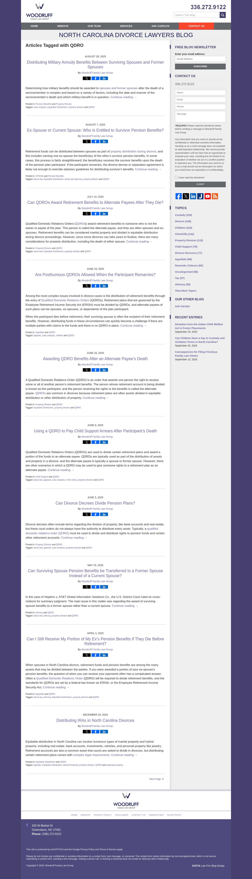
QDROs (40, 393)
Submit (200, 184)
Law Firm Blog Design (209, 865)
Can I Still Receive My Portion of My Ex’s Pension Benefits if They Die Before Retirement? (95, 641)
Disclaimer (122, 814)
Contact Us (196, 26)
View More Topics (185, 288)
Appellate (39, 332)
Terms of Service (108, 849)
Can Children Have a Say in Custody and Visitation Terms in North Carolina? (198, 337)
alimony (47, 615)
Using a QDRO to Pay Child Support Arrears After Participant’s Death (95, 431)
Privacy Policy (104, 814)
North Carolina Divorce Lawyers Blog (39, 11)
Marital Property (70, 765)
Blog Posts (172, 814)
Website (62, 26)
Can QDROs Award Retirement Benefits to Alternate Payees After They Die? (95, 202)
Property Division (64, 104)
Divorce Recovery (188, 251)
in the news (71, 480)
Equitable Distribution (57, 107)
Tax (179, 276)
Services (126, 26)
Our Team (94, 26)
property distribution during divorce (133, 151)
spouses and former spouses (118, 88)
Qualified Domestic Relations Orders (65, 300)
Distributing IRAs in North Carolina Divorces (95, 720)
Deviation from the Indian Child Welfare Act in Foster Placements (200, 323)
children (59, 335)
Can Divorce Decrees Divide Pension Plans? (95, 503)
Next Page (155, 779)
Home (34, 26)
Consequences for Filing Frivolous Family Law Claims (199, 350)
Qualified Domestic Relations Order (59, 678)
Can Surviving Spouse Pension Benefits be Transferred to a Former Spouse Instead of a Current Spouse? (95, 573)
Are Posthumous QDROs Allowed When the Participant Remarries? (95, 274)
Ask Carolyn (160, 26)
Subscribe (200, 66)
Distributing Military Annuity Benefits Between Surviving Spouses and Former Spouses (95, 64)
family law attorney (73, 179)
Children (183, 227)
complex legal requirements (91, 755)
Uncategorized (186, 270)
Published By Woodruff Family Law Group (208, 7)
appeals (37, 335)
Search (223, 15)
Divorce (182, 221)
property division (76, 107)
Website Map (155, 814)
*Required (181, 125)
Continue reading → (123, 97)
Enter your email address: (190, 54)
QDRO (91, 107)
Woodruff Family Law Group (59, 865)
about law (38, 179)
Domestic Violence (188, 263)
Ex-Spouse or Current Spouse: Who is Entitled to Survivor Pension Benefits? (95, 130)
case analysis (40, 107)
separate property (114, 765)
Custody (183, 214)
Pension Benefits (43, 104)
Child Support (42, 477)
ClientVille (184, 233)
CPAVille (39, 176)
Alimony (39, 612)
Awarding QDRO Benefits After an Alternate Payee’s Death (95, 358)
